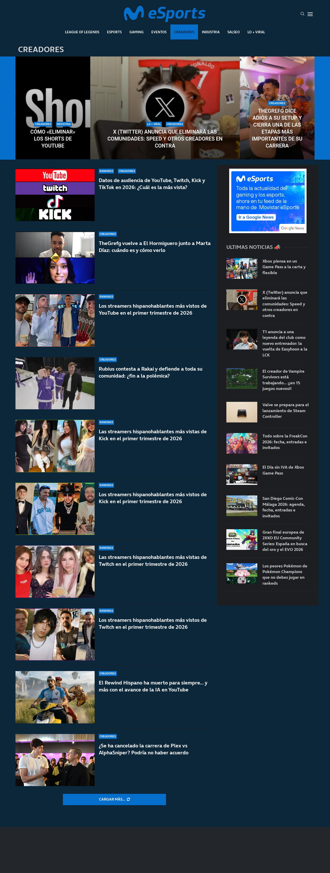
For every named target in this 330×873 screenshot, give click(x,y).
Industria (211, 32)
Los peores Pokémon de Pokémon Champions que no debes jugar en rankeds (284, 574)
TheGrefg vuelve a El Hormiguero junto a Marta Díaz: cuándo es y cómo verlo (155, 247)
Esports (114, 32)
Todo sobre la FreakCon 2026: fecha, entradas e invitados (284, 441)
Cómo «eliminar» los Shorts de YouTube (52, 139)
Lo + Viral (256, 32)
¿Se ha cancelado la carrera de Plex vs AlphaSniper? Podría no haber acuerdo (143, 749)
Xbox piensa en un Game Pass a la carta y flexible (284, 266)
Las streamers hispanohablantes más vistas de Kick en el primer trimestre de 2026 (153, 442)
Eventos (159, 32)
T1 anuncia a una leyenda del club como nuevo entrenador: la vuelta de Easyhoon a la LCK (284, 343)
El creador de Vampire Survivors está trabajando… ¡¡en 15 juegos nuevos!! (283, 379)
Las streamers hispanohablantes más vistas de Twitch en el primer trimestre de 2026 (153, 567)
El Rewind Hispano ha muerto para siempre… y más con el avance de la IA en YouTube (153, 686)
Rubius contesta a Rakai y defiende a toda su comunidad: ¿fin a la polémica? (150, 373)
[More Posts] (114, 799)
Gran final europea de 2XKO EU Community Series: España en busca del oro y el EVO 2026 (284, 540)
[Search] (302, 14)
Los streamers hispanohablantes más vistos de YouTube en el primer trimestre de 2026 (153, 309)
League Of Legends (82, 32)
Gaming (136, 32)
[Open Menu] (310, 14)
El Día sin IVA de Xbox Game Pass (283, 470)
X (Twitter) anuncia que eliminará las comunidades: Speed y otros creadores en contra (165, 139)
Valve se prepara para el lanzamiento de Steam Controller (285, 410)
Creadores (184, 32)
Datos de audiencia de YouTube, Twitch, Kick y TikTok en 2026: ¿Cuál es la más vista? (152, 184)
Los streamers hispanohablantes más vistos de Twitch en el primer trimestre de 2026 (153, 628)
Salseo (233, 32)
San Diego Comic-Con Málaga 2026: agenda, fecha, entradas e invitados (283, 506)
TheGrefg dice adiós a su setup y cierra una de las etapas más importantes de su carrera (277, 128)
